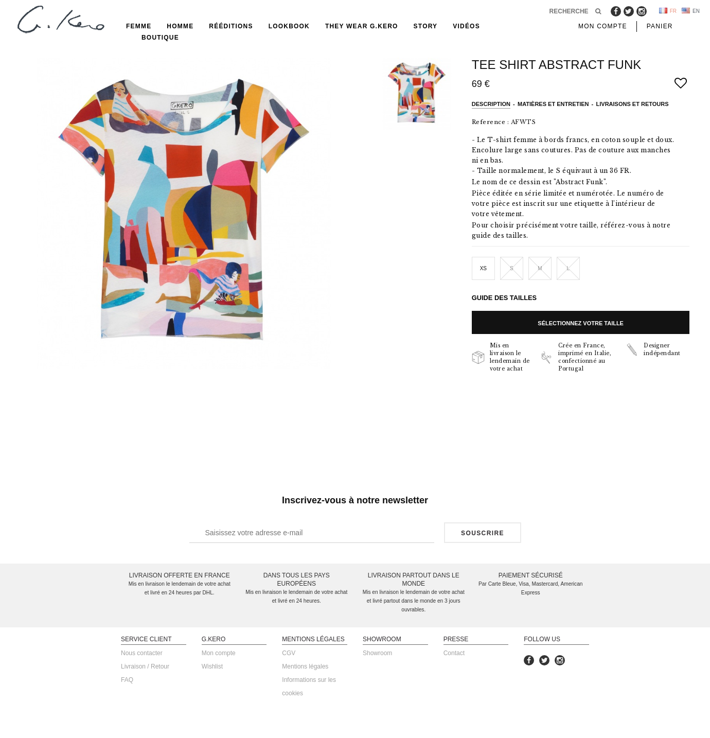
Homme (180, 26)
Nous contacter (142, 653)
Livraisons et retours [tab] (632, 104)
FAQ (127, 679)
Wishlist (212, 666)
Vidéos (466, 26)
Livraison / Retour (145, 666)
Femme (138, 26)
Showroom (377, 653)
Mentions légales (305, 666)
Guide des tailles (504, 298)
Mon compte (219, 653)
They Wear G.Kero (361, 26)
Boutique (160, 37)
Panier (660, 26)
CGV (288, 653)
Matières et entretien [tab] (553, 104)
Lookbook (289, 26)
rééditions (231, 26)
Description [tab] (491, 104)
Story (426, 26)
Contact (454, 653)
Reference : (490, 122)
